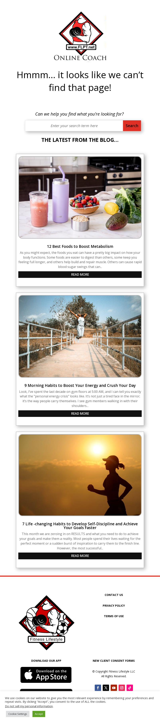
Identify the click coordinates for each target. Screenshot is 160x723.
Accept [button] (39, 714)
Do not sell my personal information (29, 706)
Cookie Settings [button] (17, 714)
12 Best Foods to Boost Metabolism (80, 246)
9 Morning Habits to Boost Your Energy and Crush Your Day (80, 385)
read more (80, 274)
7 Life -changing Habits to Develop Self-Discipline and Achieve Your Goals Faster (80, 525)
